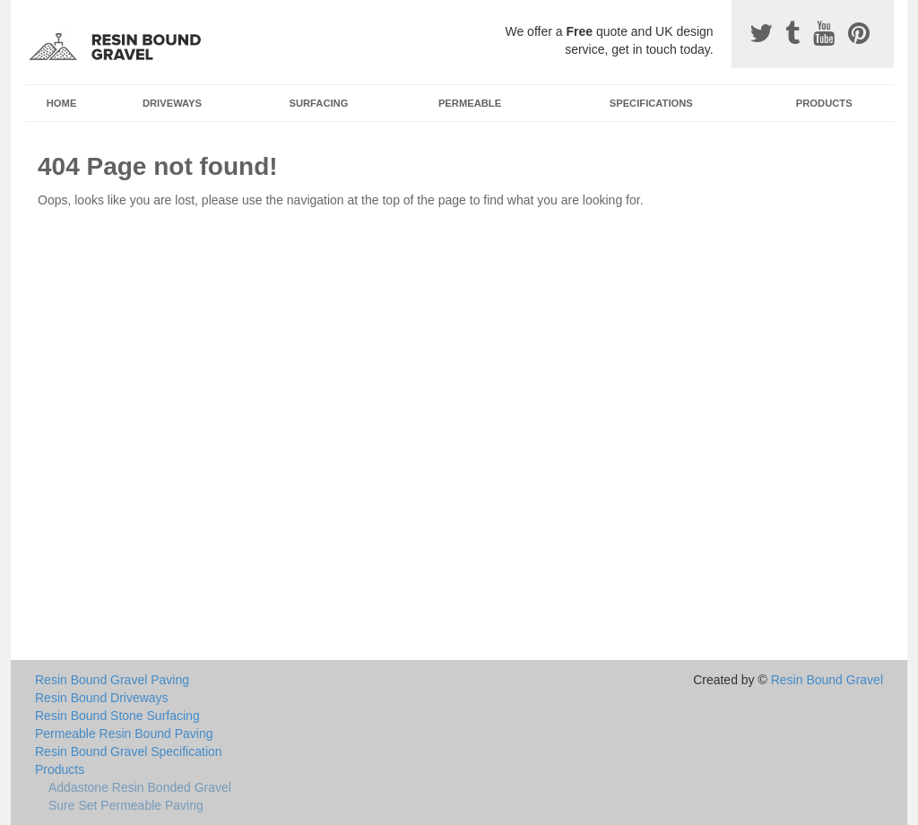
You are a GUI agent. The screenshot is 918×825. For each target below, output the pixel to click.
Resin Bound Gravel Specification (128, 751)
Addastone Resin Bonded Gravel (139, 787)
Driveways (172, 103)
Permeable (469, 103)
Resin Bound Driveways (102, 697)
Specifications (651, 103)
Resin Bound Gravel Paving (112, 680)
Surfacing (319, 103)
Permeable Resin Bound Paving (123, 733)
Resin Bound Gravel (827, 680)
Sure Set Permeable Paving (126, 805)
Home (62, 103)
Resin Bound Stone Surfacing (117, 715)
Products (824, 103)
